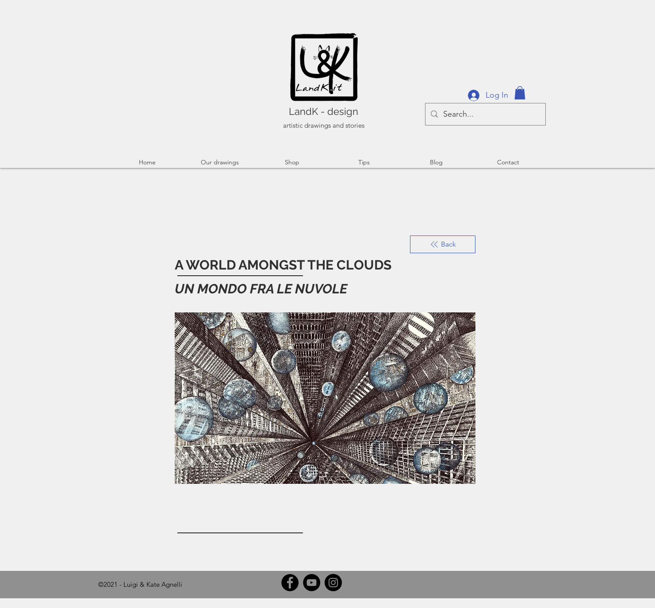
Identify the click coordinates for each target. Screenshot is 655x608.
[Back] (442, 244)
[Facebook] (290, 582)
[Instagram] (333, 582)
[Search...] (485, 114)
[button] (519, 92)
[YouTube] (311, 582)
